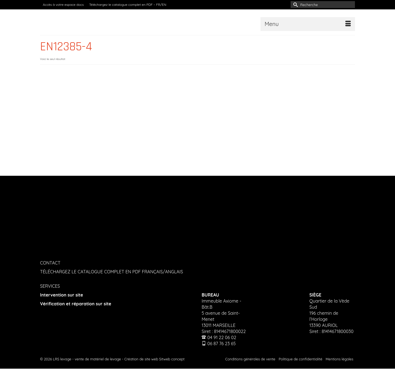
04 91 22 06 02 (221, 337)
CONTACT (50, 263)
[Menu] (307, 24)
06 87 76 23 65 (221, 343)
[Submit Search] (295, 4)
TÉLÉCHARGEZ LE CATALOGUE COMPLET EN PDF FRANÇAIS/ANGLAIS (111, 271)
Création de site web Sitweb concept (154, 359)
